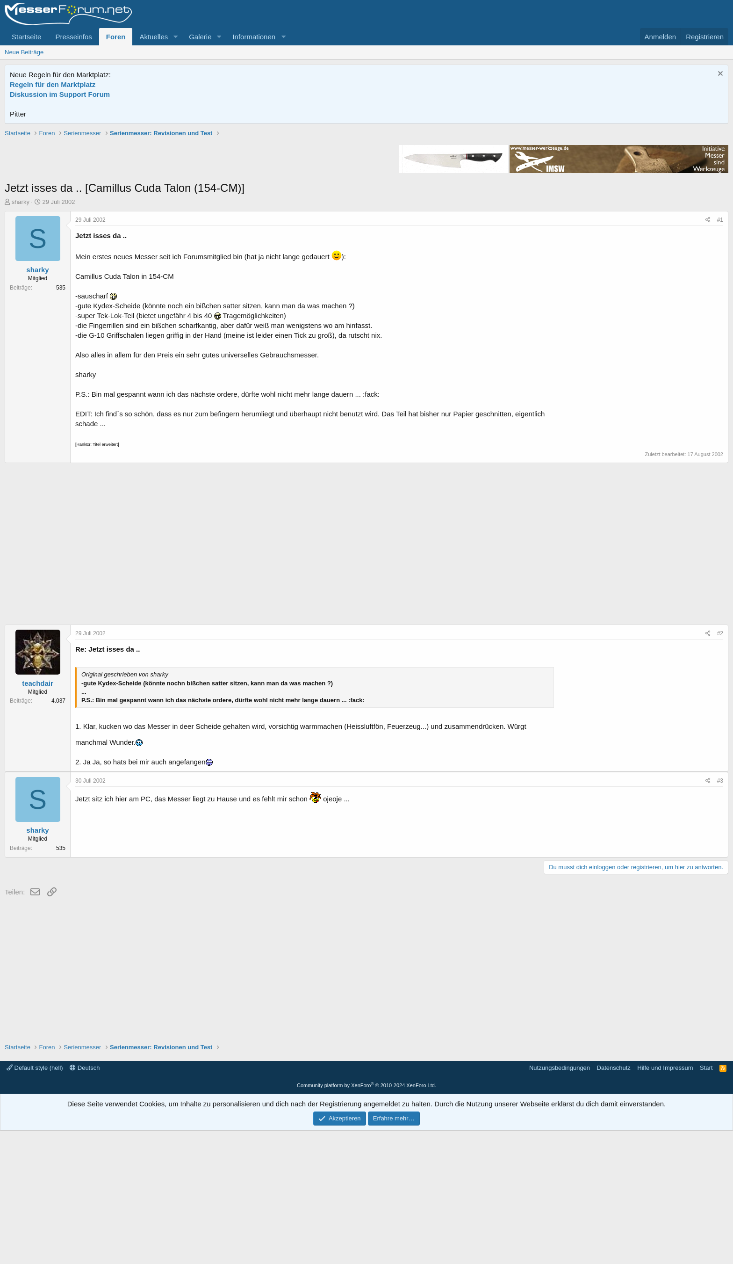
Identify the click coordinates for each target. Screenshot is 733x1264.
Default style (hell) (35, 1201)
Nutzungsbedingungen (559, 1201)
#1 (720, 353)
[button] (175, 36)
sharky (20, 335)
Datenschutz (614, 1201)
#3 (720, 914)
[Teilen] (708, 353)
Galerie (200, 37)
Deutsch (85, 1201)
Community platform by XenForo (366, 1218)
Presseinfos (73, 37)
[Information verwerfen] (719, 75)
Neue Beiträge (24, 52)
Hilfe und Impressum (665, 1201)
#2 (720, 766)
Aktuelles (153, 37)
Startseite (26, 37)
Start (706, 1201)
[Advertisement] (366, 194)
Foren (116, 37)
